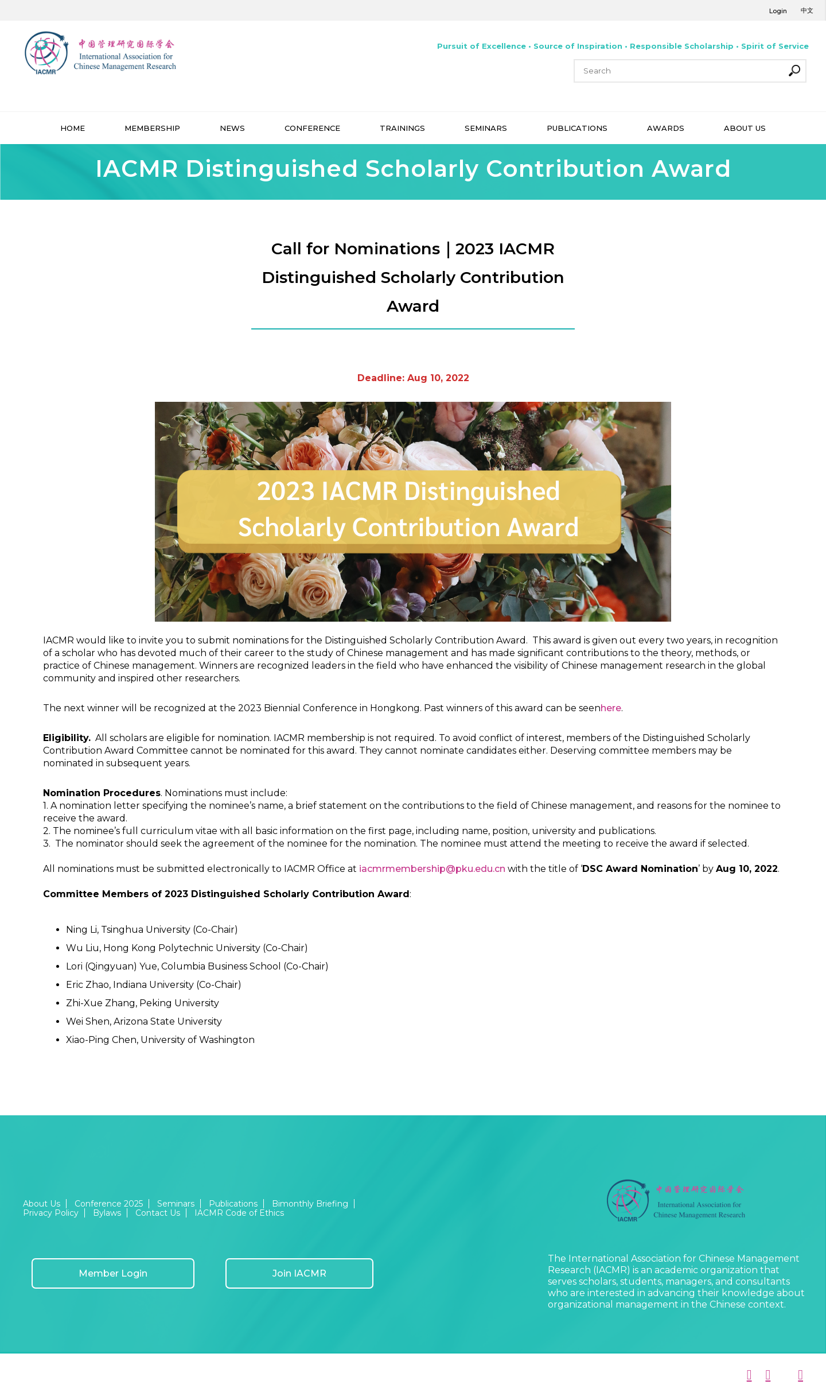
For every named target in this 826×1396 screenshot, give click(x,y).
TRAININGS (402, 128)
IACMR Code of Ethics (239, 1213)
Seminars (175, 1204)
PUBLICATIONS (577, 128)
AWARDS (665, 128)
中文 (807, 10)
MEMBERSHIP (152, 128)
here (611, 708)
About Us (41, 1204)
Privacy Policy (51, 1213)
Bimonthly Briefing (310, 1204)
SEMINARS (486, 128)
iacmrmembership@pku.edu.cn (432, 868)
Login (778, 11)
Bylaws (107, 1213)
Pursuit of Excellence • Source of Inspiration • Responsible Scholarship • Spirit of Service (623, 46)
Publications (233, 1204)
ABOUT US (745, 128)
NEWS (232, 128)
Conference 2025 (109, 1204)
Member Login (113, 1273)
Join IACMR (299, 1273)
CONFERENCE (312, 128)
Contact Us (157, 1213)
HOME (72, 128)
